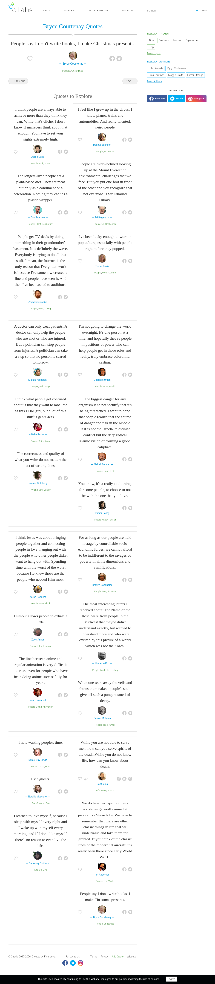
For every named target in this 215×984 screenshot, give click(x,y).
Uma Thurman (156, 75)
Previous (19, 81)
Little (40, 646)
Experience (192, 40)
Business (164, 40)
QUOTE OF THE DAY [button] (98, 10)
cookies (58, 979)
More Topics (154, 53)
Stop (47, 386)
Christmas (77, 71)
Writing (34, 490)
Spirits (110, 791)
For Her (112, 520)
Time (105, 386)
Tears (105, 725)
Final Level (49, 957)
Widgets (131, 957)
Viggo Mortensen (176, 68)
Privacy (104, 957)
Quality (47, 490)
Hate (47, 767)
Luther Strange (195, 75)
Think (41, 441)
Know (47, 163)
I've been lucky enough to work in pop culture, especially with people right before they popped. (105, 243)
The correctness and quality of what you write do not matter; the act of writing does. (41, 460)
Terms (93, 957)
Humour (47, 646)
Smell (112, 725)
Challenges (110, 224)
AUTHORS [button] (69, 10)
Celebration (47, 224)
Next (128, 81)
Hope (106, 471)
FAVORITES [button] (127, 10)
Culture (112, 273)
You (41, 490)
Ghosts (40, 803)
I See (47, 803)
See (33, 803)
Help (41, 386)
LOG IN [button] (203, 10)
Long (104, 592)
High (41, 163)
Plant (38, 224)
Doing (39, 707)
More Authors (154, 81)
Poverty (112, 592)
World (112, 386)
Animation (48, 707)
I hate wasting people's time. (40, 743)
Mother (177, 40)
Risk (112, 471)
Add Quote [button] (118, 957)
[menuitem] (93, 957)
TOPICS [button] (46, 10)
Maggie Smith (175, 75)
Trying (48, 309)
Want (47, 441)
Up (105, 151)
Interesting (112, 670)
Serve (104, 791)
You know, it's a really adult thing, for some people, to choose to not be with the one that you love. (105, 490)
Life (36, 870)
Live (45, 870)
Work (41, 309)
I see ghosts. (40, 779)
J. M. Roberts (156, 68)
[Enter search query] (162, 10)
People (66, 71)
